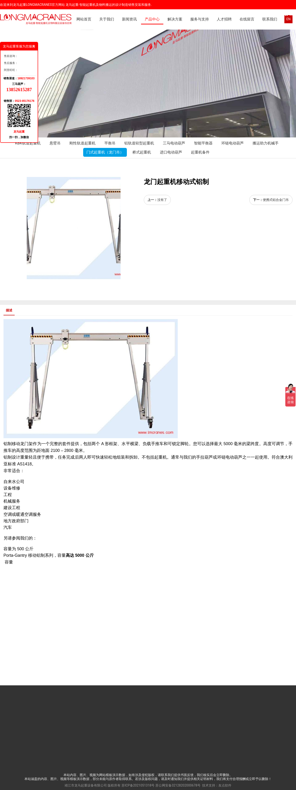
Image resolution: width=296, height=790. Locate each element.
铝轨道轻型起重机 (139, 143)
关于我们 (106, 19)
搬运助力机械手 (266, 143)
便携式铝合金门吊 (276, 200)
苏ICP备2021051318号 (138, 785)
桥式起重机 (141, 152)
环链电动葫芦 (232, 143)
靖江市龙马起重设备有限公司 (86, 785)
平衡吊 (109, 143)
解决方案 (175, 19)
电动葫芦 (234, 457)
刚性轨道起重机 (82, 143)
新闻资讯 (129, 19)
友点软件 (224, 785)
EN (288, 19)
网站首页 (83, 19)
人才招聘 (224, 19)
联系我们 (269, 19)
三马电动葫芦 (174, 143)
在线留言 (247, 19)
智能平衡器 (203, 143)
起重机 (160, 457)
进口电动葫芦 (171, 152)
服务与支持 (199, 19)
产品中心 (152, 19)
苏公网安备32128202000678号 (178, 785)
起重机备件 (200, 152)
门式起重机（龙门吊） (105, 152)
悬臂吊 (55, 143)
